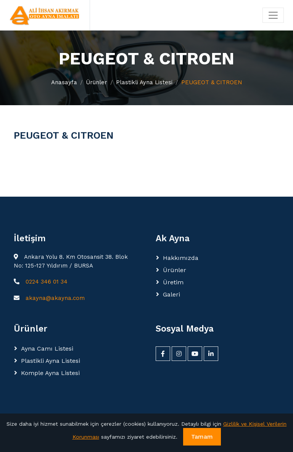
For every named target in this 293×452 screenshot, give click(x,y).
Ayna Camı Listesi (47, 348)
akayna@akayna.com (55, 298)
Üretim (173, 282)
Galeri (171, 294)
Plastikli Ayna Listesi (144, 82)
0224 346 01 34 (47, 281)
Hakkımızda (180, 257)
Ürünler (96, 82)
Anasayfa (64, 82)
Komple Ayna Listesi (50, 373)
